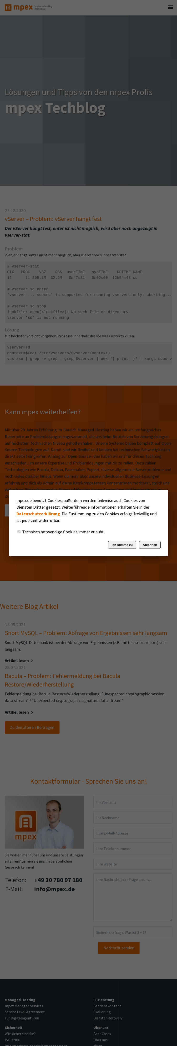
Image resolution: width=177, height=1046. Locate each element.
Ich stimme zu (122, 545)
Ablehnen (150, 545)
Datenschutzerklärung (38, 513)
